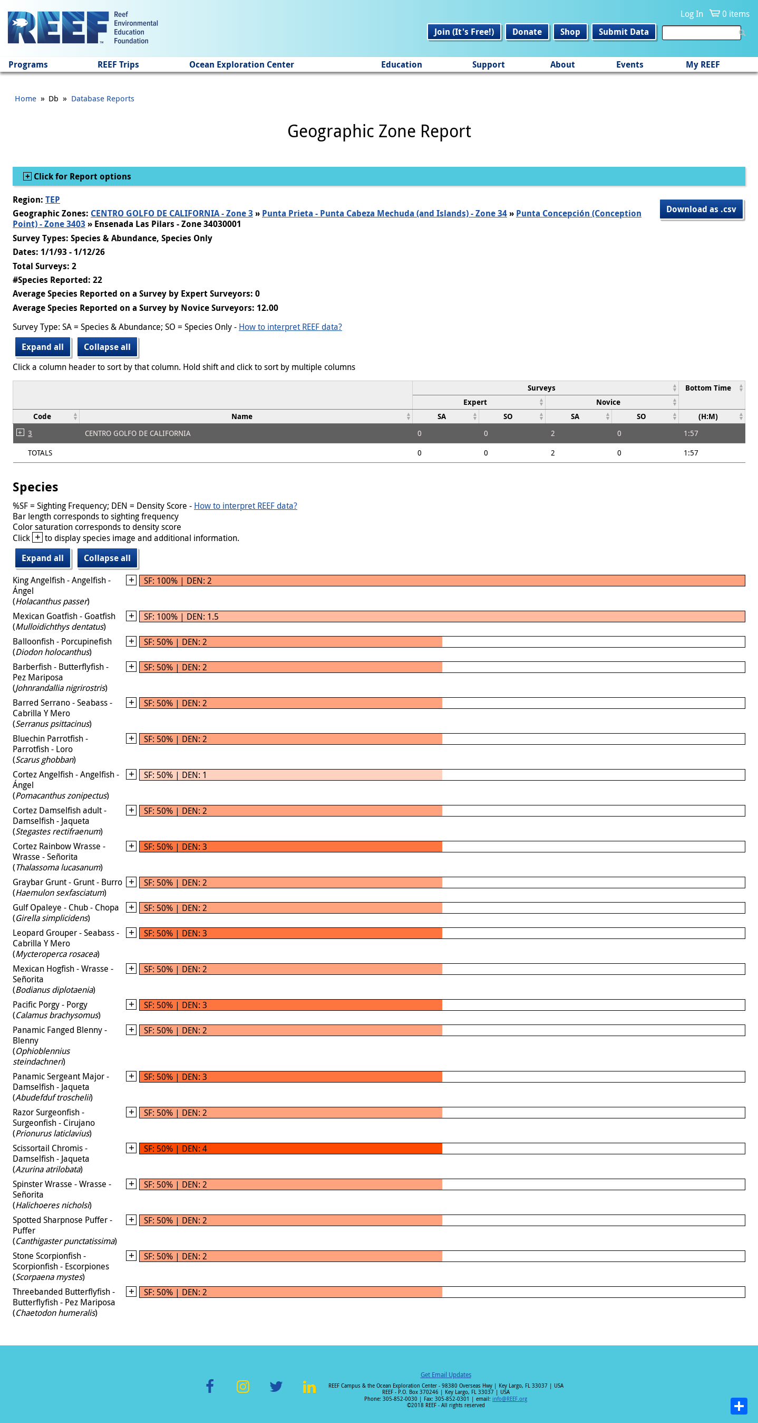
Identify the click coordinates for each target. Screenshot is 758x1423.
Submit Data (624, 31)
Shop (570, 31)
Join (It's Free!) (464, 31)
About (562, 64)
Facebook (209, 1392)
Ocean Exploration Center (241, 64)
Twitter (276, 1392)
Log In (692, 14)
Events (630, 64)
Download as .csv (701, 209)
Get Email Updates (446, 1374)
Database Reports (102, 98)
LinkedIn (309, 1392)
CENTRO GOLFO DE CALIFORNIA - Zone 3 (172, 213)
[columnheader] (545, 388)
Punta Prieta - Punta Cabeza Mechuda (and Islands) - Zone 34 (384, 213)
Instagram (243, 1392)
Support (488, 64)
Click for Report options (81, 176)
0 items (736, 14)
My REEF (703, 64)
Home (25, 98)
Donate (527, 31)
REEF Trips (118, 64)
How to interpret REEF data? (290, 327)
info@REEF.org (509, 1399)
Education (401, 64)
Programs (28, 64)
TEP (52, 199)
